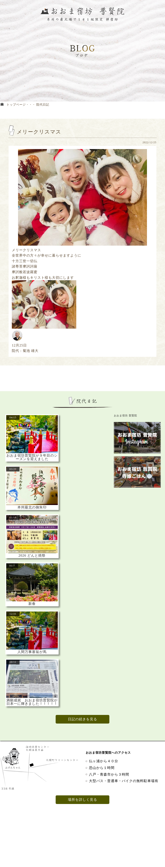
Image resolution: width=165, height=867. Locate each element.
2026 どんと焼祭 (32, 555)
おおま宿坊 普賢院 (125, 415)
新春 (32, 603)
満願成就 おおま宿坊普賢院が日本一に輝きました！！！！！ (32, 702)
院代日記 (42, 104)
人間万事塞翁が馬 (32, 652)
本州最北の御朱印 (32, 507)
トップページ (16, 104)
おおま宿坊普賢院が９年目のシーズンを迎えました (32, 457)
